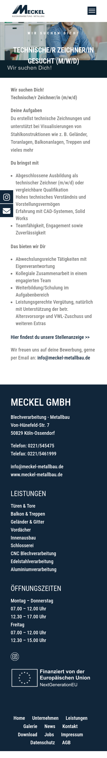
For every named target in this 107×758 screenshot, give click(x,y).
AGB (66, 742)
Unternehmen (45, 718)
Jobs (49, 734)
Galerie (30, 726)
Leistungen (76, 718)
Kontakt (70, 726)
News (49, 726)
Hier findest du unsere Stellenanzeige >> (50, 337)
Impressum (72, 734)
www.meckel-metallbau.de (37, 474)
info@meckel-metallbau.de (63, 358)
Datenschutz (42, 742)
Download (27, 734)
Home (19, 718)
